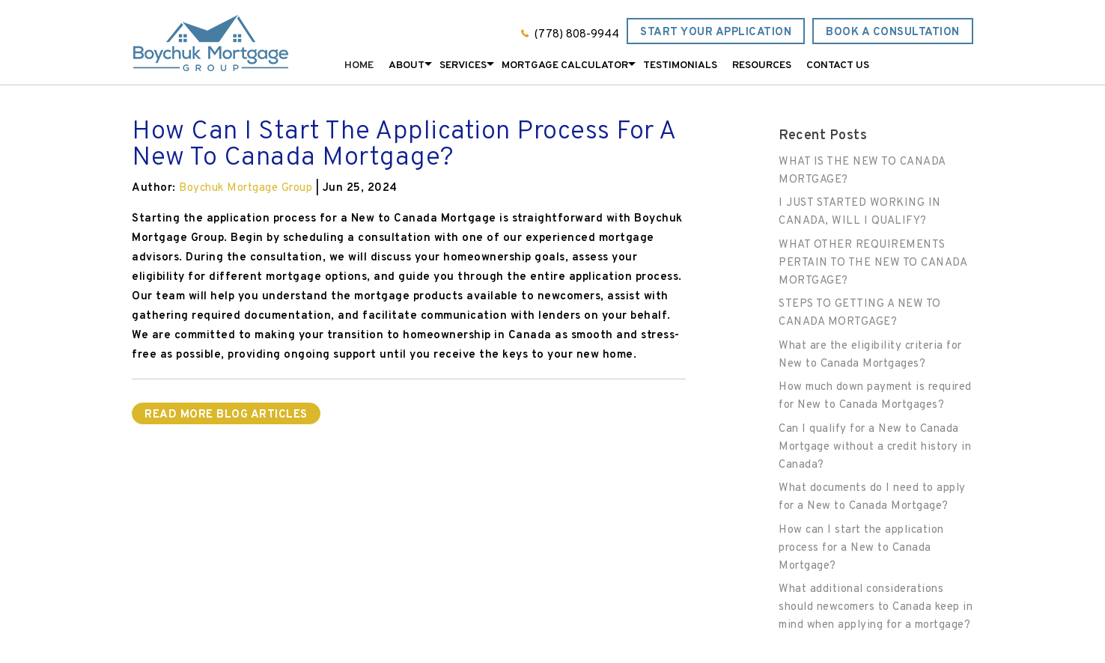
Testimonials (680, 65)
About (406, 65)
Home (359, 65)
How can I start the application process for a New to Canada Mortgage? (861, 548)
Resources (761, 65)
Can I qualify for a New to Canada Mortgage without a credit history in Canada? (875, 447)
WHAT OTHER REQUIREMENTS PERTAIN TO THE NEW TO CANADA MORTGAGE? (873, 263)
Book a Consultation (893, 32)
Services (463, 65)
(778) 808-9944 (577, 35)
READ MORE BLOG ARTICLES (226, 415)
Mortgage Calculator (565, 65)
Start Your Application (715, 32)
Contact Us (837, 65)
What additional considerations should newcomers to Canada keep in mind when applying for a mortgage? (875, 607)
